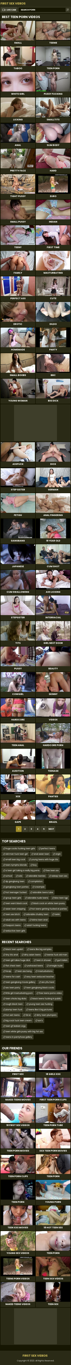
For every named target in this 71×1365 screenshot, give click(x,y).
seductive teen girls (15, 930)
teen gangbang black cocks (40, 987)
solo (20, 875)
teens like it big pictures (40, 1009)
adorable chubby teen (37, 914)
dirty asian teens (32, 954)
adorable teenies (36, 875)
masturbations (45, 971)
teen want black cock (16, 903)
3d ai (28, 1015)
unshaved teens (35, 965)
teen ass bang (24, 971)
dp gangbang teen (15, 881)
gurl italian (62, 960)
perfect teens (48, 848)
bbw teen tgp (61, 897)
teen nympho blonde (16, 864)
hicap (8, 971)
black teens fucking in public (46, 998)
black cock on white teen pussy (49, 903)
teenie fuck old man (57, 954)
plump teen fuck (14, 1009)
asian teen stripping (15, 908)
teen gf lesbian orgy (16, 1026)
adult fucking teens (36, 925)
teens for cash (13, 976)
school (9, 875)
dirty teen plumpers (46, 1015)
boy (35, 864)
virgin (58, 854)
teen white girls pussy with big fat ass (24, 1031)
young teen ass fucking (40, 1004)
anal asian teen (41, 854)
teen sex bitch (13, 914)
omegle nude (56, 965)
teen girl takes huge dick (18, 960)
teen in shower (43, 960)
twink (57, 914)
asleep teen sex (59, 875)
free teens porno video (50, 993)
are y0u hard (47, 982)
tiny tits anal (12, 954)
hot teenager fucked (16, 892)
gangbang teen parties (17, 886)
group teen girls (13, 897)
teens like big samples (40, 949)
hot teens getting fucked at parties (49, 908)
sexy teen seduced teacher (40, 976)
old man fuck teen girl (17, 854)
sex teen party (13, 987)
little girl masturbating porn (19, 993)
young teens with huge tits (44, 859)
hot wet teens (13, 1015)
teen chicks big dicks (16, 998)
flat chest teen (13, 965)
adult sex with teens (16, 919)
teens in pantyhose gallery (19, 1037)
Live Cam (11, 9)
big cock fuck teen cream (19, 1020)
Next (51, 829)
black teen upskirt (14, 949)
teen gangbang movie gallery (20, 982)
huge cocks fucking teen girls (20, 848)
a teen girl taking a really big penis (23, 870)
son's (40, 1020)
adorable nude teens (37, 897)
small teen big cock (15, 859)
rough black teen (14, 1004)
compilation (36, 881)
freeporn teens (13, 925)
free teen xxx (52, 870)
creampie (40, 886)
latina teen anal (40, 919)
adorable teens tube (43, 892)
